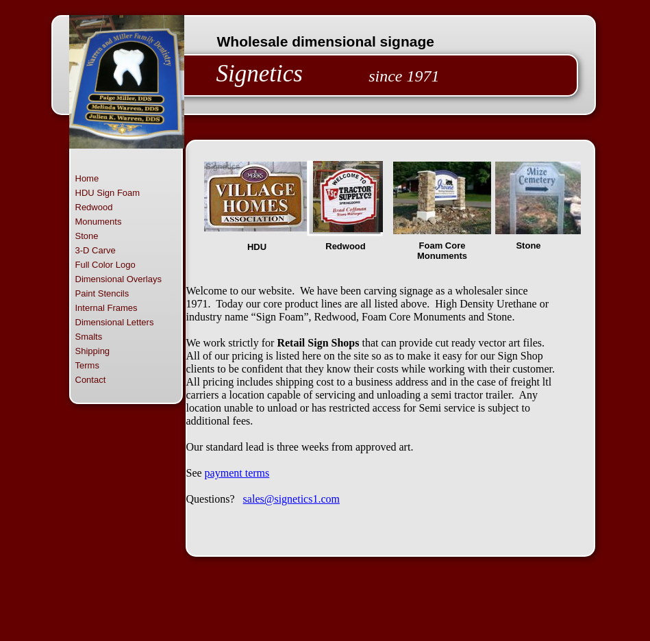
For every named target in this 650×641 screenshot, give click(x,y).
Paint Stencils (102, 293)
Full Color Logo (105, 265)
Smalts (89, 336)
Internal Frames (106, 308)
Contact (90, 380)
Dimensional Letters (114, 322)
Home (87, 178)
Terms (87, 365)
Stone (87, 236)
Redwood (94, 207)
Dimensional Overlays (118, 279)
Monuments (98, 221)
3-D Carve (95, 250)
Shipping (92, 351)
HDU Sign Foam (107, 193)
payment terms (237, 473)
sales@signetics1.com (291, 499)
